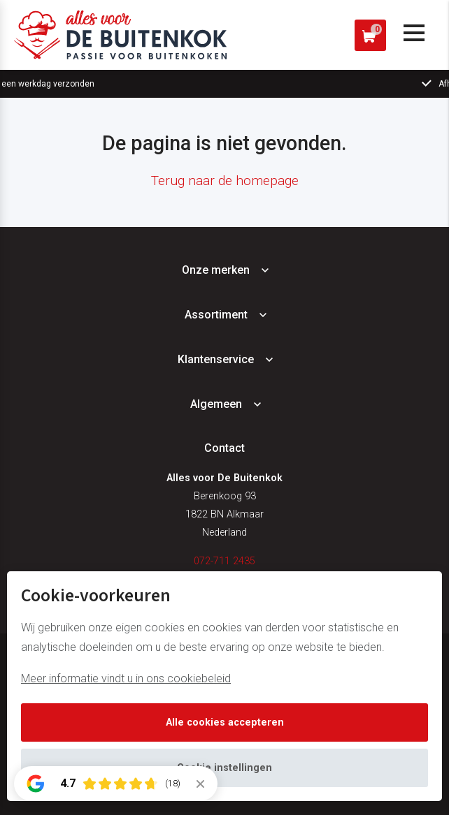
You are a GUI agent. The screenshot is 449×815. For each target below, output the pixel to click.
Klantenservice (216, 359)
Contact (224, 448)
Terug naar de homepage (225, 180)
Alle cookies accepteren (225, 722)
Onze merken (216, 270)
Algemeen (216, 404)
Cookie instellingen (224, 768)
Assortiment (216, 314)
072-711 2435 (224, 561)
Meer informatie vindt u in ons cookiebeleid (126, 678)
